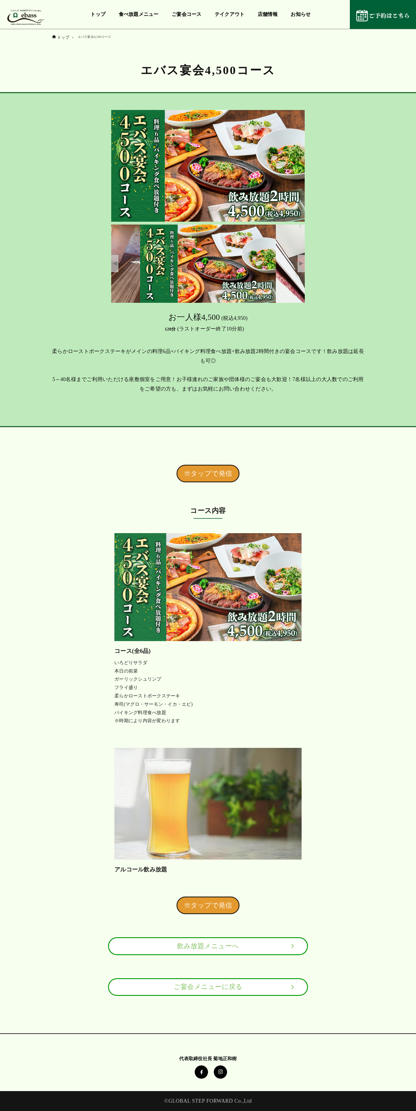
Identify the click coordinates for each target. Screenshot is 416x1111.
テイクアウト (230, 14)
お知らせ (301, 14)
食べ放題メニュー (139, 14)
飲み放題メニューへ (208, 946)
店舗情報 (268, 14)
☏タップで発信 (208, 473)
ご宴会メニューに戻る (208, 986)
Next (301, 263)
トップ (97, 14)
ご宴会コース (187, 14)
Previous (114, 263)
